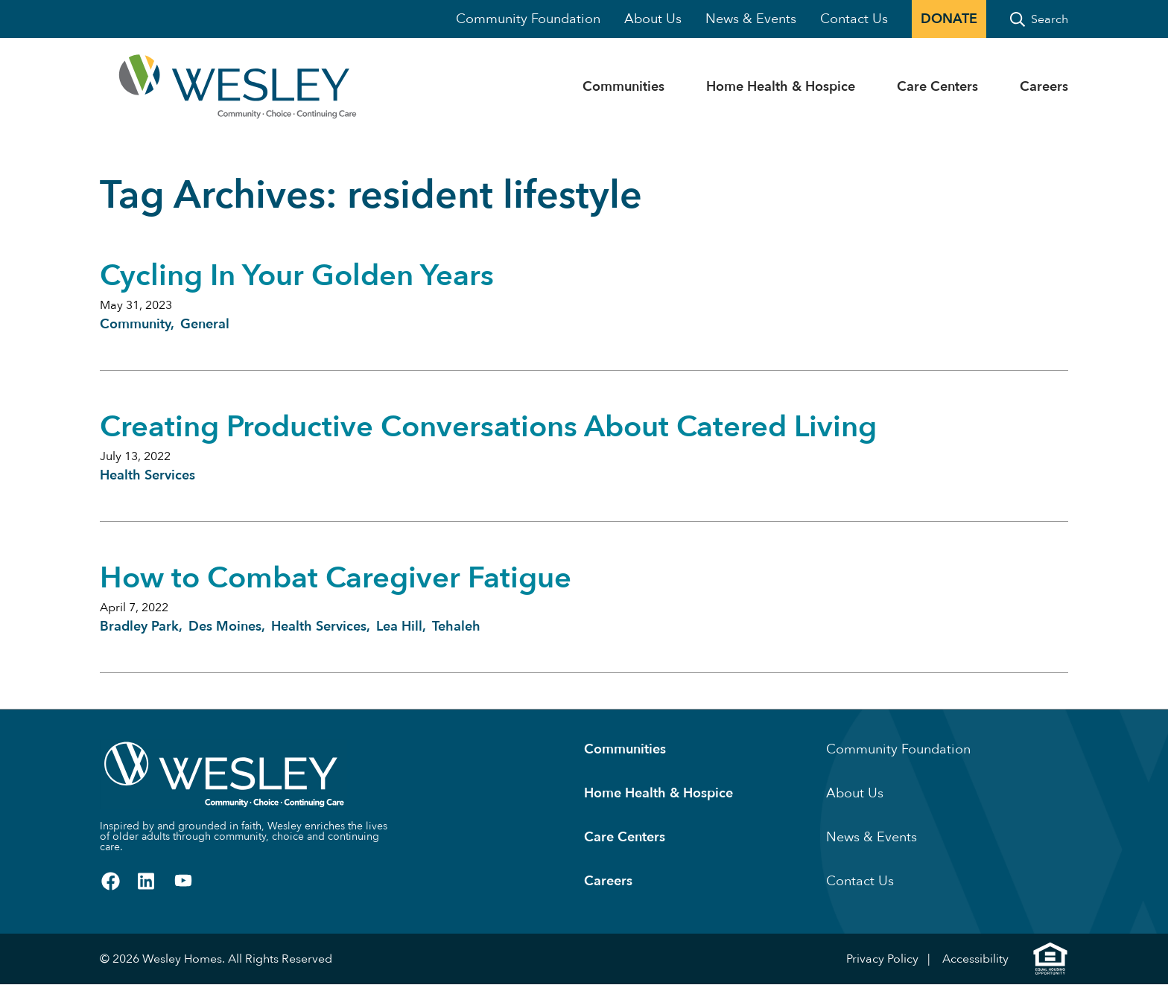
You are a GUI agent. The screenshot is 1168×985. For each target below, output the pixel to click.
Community (135, 324)
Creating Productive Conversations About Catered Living (488, 427)
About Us (653, 19)
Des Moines (224, 626)
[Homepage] (190, 87)
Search (1049, 19)
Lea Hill (399, 626)
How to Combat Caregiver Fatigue (335, 578)
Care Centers (937, 86)
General (204, 324)
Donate (949, 19)
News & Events (750, 19)
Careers (1044, 86)
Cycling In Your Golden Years (297, 275)
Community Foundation (528, 19)
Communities (623, 86)
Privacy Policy (882, 959)
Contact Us (854, 19)
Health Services (147, 475)
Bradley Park (139, 626)
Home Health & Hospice (780, 86)
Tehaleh (456, 626)
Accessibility (975, 959)
